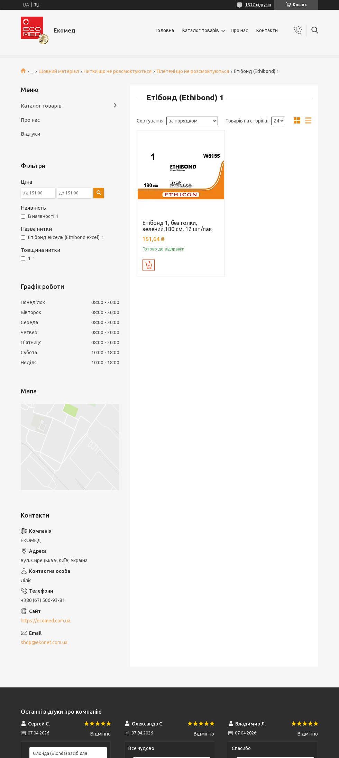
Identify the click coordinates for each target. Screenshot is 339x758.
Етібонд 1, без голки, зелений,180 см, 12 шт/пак (177, 226)
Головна (165, 30)
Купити (149, 265)
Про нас (239, 30)
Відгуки (30, 134)
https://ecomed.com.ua (45, 620)
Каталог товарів (200, 30)
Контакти (267, 30)
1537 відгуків (258, 4)
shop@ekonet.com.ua (44, 642)
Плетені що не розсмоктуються (193, 71)
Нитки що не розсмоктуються (118, 71)
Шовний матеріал (59, 71)
